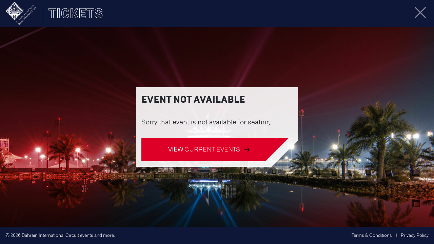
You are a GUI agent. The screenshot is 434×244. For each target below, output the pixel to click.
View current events (209, 149)
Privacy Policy (415, 235)
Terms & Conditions (372, 235)
